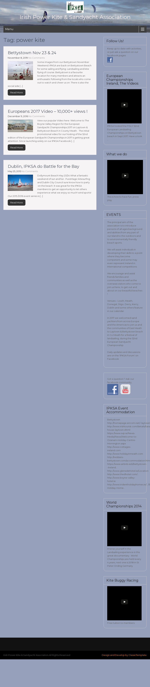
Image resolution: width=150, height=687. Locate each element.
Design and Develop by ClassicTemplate (124, 655)
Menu (9, 29)
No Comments (36, 57)
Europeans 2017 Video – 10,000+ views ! (48, 111)
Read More (16, 92)
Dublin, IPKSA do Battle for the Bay (43, 166)
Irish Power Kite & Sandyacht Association (75, 17)
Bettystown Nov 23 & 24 (32, 52)
